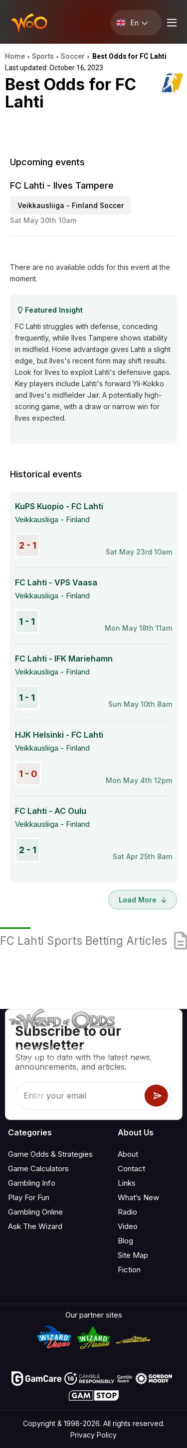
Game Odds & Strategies (50, 1154)
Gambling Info (31, 1183)
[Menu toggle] (171, 22)
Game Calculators (38, 1168)
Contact (131, 1168)
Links (127, 1183)
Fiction (129, 1269)
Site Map (133, 1255)
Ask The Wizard (35, 1226)
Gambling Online (35, 1212)
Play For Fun (28, 1197)
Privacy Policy (93, 1435)
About (128, 1154)
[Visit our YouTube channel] (16, 1098)
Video (128, 1226)
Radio (127, 1212)
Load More (143, 899)
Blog (125, 1240)
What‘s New (138, 1197)
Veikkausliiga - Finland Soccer (70, 205)
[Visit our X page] (38, 1098)
